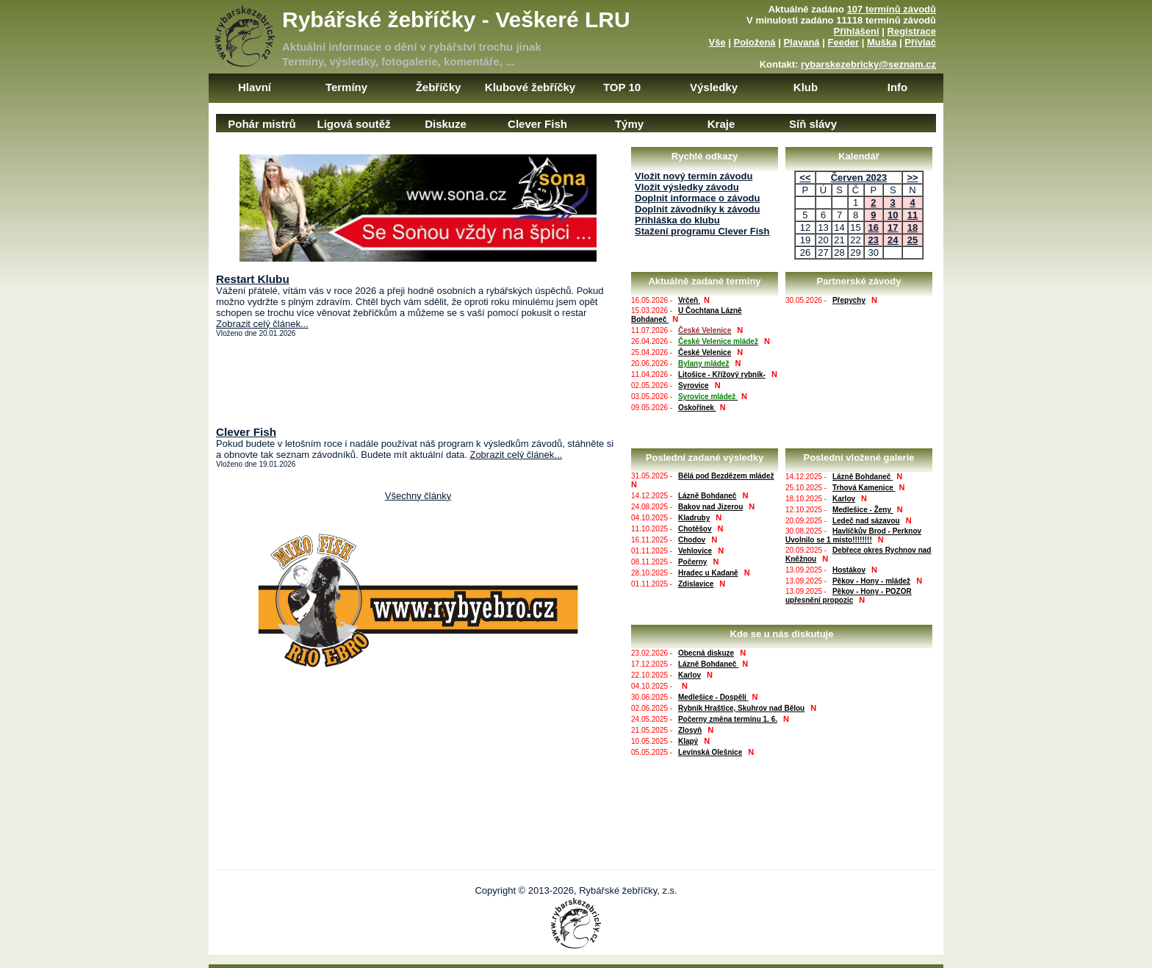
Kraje (721, 124)
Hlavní (254, 87)
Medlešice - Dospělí (713, 697)
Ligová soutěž (353, 124)
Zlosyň (690, 730)
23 (873, 239)
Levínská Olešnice (710, 752)
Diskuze (446, 124)
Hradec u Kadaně (708, 573)
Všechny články (418, 495)
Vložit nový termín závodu (693, 176)
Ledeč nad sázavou (866, 521)
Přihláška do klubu (677, 220)
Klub (805, 87)
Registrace (912, 31)
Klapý (688, 741)
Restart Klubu (252, 279)
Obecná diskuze (706, 653)
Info (898, 87)
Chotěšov (695, 529)
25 (912, 239)
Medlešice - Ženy (862, 510)
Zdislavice (695, 584)
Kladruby (694, 518)
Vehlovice (695, 551)
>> (912, 177)
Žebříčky (438, 87)
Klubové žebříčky (530, 87)
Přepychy (848, 300)
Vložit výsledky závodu (687, 187)
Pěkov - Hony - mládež (871, 581)
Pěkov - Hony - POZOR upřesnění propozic (848, 595)
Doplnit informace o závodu (697, 198)
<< (804, 177)
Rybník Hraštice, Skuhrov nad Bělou (741, 708)
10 (893, 215)
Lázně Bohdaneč (707, 496)
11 (912, 215)
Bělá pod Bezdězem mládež (726, 476)
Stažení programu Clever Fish (702, 231)
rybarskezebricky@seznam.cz (868, 64)
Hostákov (848, 570)
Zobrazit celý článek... (262, 323)
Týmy (629, 124)
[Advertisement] (418, 381)
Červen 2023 (859, 177)
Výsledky (714, 87)
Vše (716, 42)
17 (893, 227)
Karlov (843, 499)
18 (912, 227)
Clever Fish (537, 124)
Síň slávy (813, 124)
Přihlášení (856, 31)
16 (873, 227)
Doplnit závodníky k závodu (697, 209)
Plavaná (801, 42)
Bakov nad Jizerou (710, 507)
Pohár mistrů (262, 124)
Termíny (346, 87)
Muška (881, 42)
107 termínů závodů (891, 9)
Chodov (691, 540)
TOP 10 (622, 87)
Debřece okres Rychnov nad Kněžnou (858, 554)
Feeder (843, 42)
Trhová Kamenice (864, 488)
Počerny (692, 562)
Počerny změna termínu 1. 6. (727, 719)
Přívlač (920, 42)
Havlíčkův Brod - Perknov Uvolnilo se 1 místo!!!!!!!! (853, 535)
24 (893, 239)
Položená (755, 42)
